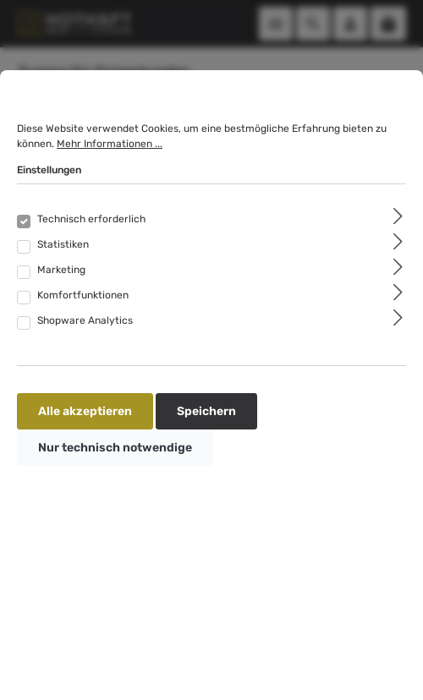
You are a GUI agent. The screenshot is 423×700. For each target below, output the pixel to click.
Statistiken (63, 244)
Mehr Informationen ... (109, 144)
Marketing (61, 270)
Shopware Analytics (85, 320)
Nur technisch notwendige (115, 447)
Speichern (206, 411)
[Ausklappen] (398, 216)
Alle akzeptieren (85, 411)
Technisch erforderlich (91, 219)
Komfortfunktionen (83, 295)
